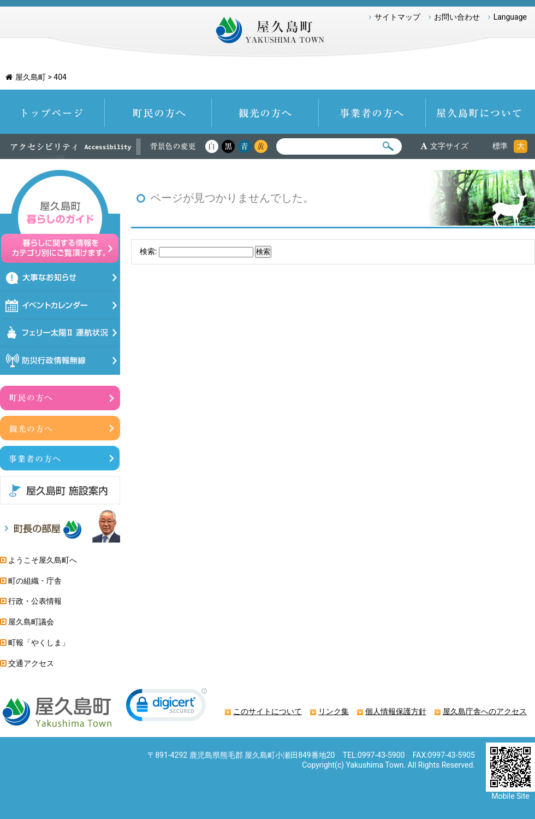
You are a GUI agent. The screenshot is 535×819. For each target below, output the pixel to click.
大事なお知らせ (60, 277)
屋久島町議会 (31, 621)
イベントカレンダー (60, 305)
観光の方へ (265, 112)
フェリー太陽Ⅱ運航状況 (60, 333)
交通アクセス (31, 663)
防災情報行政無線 (60, 361)
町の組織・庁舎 (35, 580)
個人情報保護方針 (395, 711)
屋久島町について (480, 112)
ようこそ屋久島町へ (42, 560)
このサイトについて (267, 711)
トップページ (52, 112)
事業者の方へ (372, 112)
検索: (148, 251)
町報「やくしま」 (38, 642)
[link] (166, 707)
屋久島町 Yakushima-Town (267, 32)
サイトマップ (397, 17)
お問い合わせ (457, 17)
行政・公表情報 (35, 601)
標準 (500, 146)
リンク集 (333, 711)
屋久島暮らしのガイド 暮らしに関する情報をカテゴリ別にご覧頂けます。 (60, 216)
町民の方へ (158, 112)
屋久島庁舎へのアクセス (485, 711)
